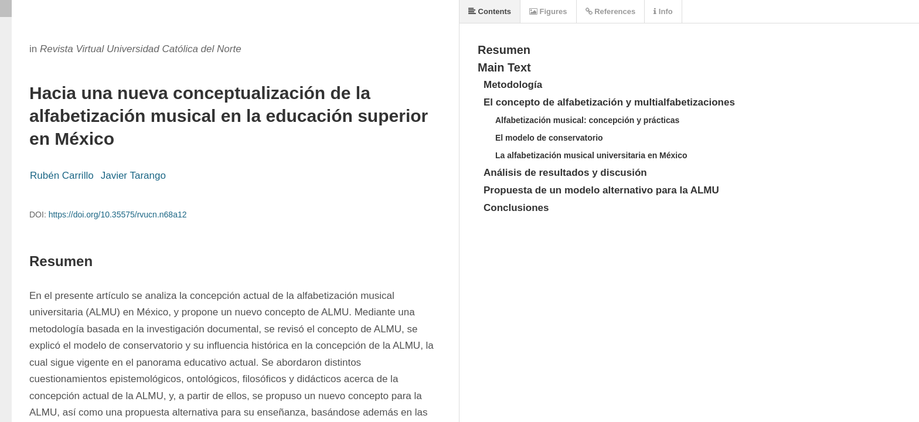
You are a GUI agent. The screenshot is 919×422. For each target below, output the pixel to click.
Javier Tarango (133, 175)
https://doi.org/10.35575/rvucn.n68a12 (118, 214)
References (611, 11)
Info (662, 11)
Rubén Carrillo (62, 175)
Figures (548, 11)
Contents (489, 11)
